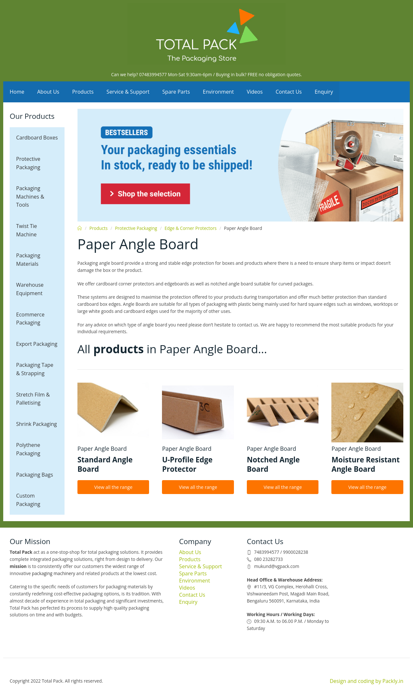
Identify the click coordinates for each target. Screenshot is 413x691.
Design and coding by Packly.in (366, 681)
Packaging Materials (28, 259)
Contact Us (289, 91)
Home (17, 91)
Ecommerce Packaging (30, 318)
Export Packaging (36, 343)
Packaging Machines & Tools (30, 196)
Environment (218, 91)
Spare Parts (176, 91)
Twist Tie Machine (26, 230)
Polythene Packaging (28, 449)
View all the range (113, 487)
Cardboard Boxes (37, 137)
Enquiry (324, 91)
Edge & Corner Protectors (191, 228)
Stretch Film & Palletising (33, 399)
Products (83, 91)
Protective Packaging (28, 163)
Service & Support (127, 91)
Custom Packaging (28, 500)
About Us (48, 91)
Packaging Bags (34, 474)
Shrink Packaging (36, 424)
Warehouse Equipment (30, 289)
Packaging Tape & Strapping (34, 369)
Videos (255, 91)
